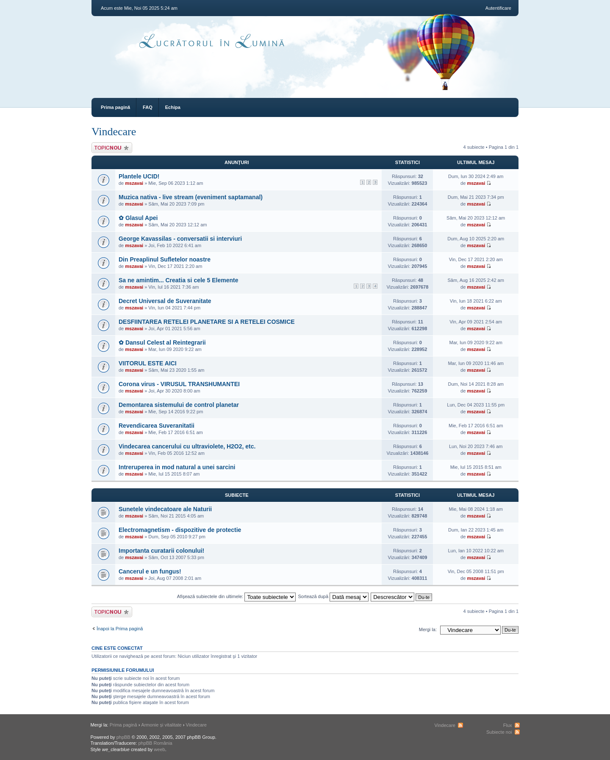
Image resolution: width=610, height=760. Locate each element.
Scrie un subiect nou (112, 147)
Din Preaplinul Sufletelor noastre (165, 259)
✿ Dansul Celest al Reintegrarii (162, 342)
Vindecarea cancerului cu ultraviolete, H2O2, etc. (187, 446)
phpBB (123, 737)
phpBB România (155, 743)
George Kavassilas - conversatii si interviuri (180, 238)
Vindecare (114, 131)
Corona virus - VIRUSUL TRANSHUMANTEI (179, 384)
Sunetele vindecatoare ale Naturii (165, 509)
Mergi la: (428, 629)
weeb (159, 749)
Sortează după (333, 596)
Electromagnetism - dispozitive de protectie (180, 529)
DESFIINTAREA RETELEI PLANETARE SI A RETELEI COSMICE (207, 321)
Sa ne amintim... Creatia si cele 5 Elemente (178, 280)
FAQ (147, 107)
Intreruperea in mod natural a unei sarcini (177, 467)
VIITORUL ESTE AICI (148, 363)
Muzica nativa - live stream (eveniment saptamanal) (191, 197)
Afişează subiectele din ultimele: (236, 596)
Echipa (172, 107)
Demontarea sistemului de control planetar (179, 404)
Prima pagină (115, 107)
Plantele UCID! (139, 176)
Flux (507, 725)
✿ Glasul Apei (138, 217)
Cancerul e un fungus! (150, 571)
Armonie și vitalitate (161, 724)
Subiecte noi (499, 732)
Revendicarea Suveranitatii (156, 425)
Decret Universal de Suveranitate (165, 301)
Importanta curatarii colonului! (161, 550)
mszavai (134, 183)
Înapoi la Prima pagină (120, 628)
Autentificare (498, 8)
